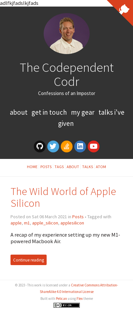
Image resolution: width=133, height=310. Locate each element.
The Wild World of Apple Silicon (63, 197)
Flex (80, 298)
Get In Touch (50, 112)
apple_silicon (45, 223)
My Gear (83, 112)
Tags (59, 166)
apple (16, 223)
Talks (87, 166)
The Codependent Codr (67, 74)
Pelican (61, 298)
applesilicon (72, 223)
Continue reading (28, 259)
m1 (27, 223)
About (19, 112)
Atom (101, 166)
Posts (46, 166)
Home (32, 166)
